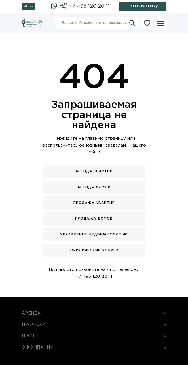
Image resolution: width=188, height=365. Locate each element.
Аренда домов (94, 187)
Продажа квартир (94, 203)
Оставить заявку (143, 6)
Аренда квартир (94, 171)
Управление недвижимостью (94, 234)
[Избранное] (147, 23)
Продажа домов (94, 218)
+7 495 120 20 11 (89, 6)
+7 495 (94, 276)
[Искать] (132, 23)
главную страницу (105, 138)
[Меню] (160, 23)
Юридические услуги (94, 250)
